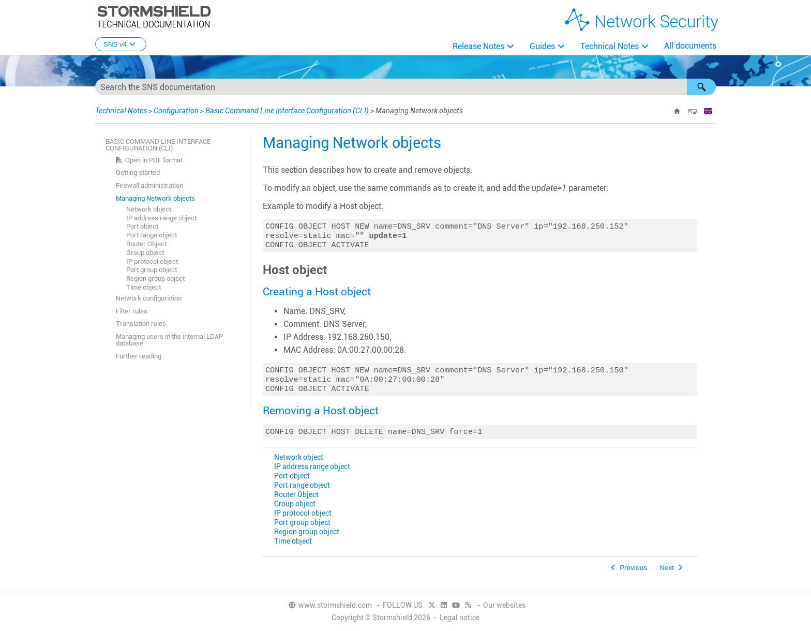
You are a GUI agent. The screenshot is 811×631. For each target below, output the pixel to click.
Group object (145, 253)
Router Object (146, 244)
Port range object (151, 235)
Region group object (155, 278)
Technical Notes (609, 46)
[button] (701, 87)
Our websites (504, 605)
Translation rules (141, 323)
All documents (690, 46)
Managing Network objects (155, 198)
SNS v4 (120, 44)
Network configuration (149, 298)
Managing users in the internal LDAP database (169, 340)
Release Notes (478, 46)
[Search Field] (405, 87)
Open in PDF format (154, 160)
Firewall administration (149, 185)
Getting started (138, 172)
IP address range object (161, 218)
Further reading (138, 356)
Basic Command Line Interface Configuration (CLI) (287, 111)
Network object (148, 209)
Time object (143, 287)
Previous (633, 575)
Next (666, 575)
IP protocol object (152, 261)
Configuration (176, 111)
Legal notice (459, 617)
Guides (542, 46)
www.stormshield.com (329, 605)
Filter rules (131, 311)
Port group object (151, 270)
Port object (142, 226)
